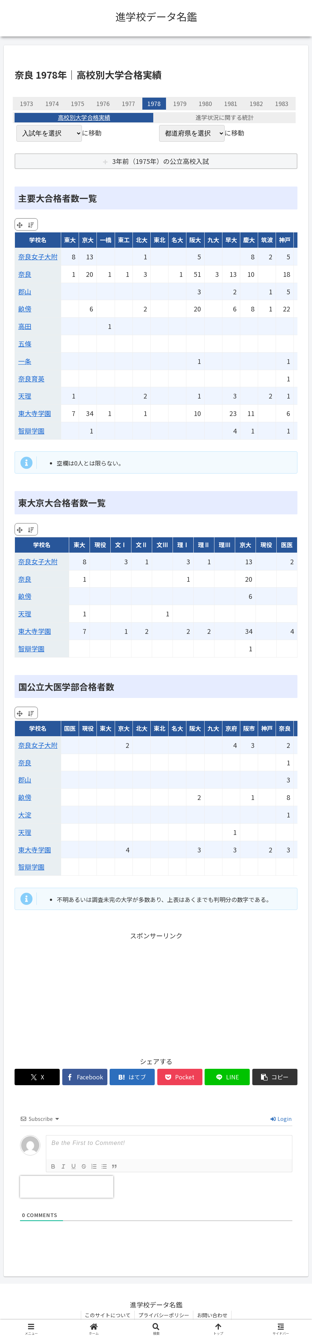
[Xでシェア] (37, 1077)
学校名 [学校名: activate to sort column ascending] (38, 239)
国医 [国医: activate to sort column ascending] (70, 728)
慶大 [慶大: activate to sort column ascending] (249, 239)
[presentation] (66, 1187)
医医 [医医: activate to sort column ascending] (287, 544)
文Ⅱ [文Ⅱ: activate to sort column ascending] (141, 544)
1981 (230, 103)
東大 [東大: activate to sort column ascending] (70, 239)
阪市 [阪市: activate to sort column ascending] (249, 728)
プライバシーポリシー (163, 1315)
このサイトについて (108, 1315)
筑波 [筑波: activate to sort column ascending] (267, 239)
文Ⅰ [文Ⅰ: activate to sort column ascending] (121, 544)
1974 (52, 103)
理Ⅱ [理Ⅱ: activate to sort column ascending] (204, 544)
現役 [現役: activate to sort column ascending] (100, 544)
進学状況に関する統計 (225, 118)
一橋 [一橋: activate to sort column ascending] (105, 239)
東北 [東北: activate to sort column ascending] (159, 239)
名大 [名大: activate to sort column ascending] (177, 239)
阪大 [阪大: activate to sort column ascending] (195, 239)
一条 (24, 361)
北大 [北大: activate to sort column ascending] (141, 239)
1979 (179, 103)
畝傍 (24, 308)
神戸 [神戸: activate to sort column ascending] (285, 239)
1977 (128, 103)
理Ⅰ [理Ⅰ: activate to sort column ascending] (183, 544)
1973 (26, 103)
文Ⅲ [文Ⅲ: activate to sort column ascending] (162, 544)
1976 (103, 103)
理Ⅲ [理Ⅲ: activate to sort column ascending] (224, 544)
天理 (24, 395)
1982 (256, 103)
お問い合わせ (212, 1315)
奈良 (24, 274)
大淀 (24, 814)
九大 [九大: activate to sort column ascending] (213, 239)
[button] (274, 1077)
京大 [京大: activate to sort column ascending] (88, 239)
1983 (281, 103)
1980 (205, 103)
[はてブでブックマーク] (132, 1077)
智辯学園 (31, 430)
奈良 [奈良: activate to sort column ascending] (285, 728)
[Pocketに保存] (179, 1077)
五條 (24, 343)
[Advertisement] (156, 992)
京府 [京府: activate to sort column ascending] (231, 728)
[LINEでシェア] (227, 1077)
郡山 (24, 291)
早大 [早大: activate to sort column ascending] (231, 239)
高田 (24, 326)
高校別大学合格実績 (84, 118)
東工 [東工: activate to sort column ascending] (124, 239)
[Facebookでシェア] (84, 1077)
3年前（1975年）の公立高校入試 (160, 161)
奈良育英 (31, 378)
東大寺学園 (34, 413)
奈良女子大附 (38, 256)
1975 (77, 103)
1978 (154, 103)
